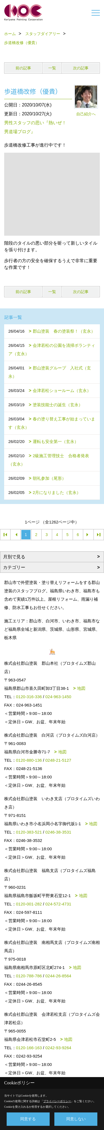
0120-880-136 (29, 760)
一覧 (52, 68)
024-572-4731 (58, 904)
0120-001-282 (29, 904)
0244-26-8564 (58, 975)
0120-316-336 (29, 696)
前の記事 (23, 68)
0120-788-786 (29, 975)
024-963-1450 (58, 696)
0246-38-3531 (58, 832)
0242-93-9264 (58, 1047)
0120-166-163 (29, 1047)
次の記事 (80, 68)
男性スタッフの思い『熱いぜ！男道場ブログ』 (35, 127)
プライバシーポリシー (57, 1101)
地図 (81, 688)
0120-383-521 (29, 832)
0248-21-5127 (58, 760)
